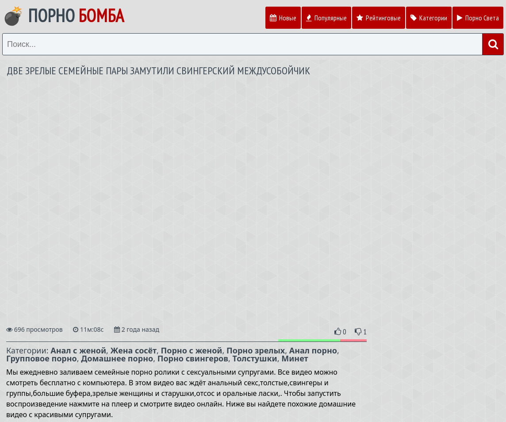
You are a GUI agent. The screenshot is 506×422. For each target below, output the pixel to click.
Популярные (326, 17)
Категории (428, 17)
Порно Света (478, 17)
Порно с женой (191, 350)
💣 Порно (63, 15)
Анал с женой (78, 350)
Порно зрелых (255, 350)
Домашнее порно (117, 358)
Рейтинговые (378, 17)
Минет (294, 358)
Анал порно (313, 350)
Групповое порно (41, 358)
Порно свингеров (192, 358)
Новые (283, 17)
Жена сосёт (134, 350)
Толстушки (255, 358)
